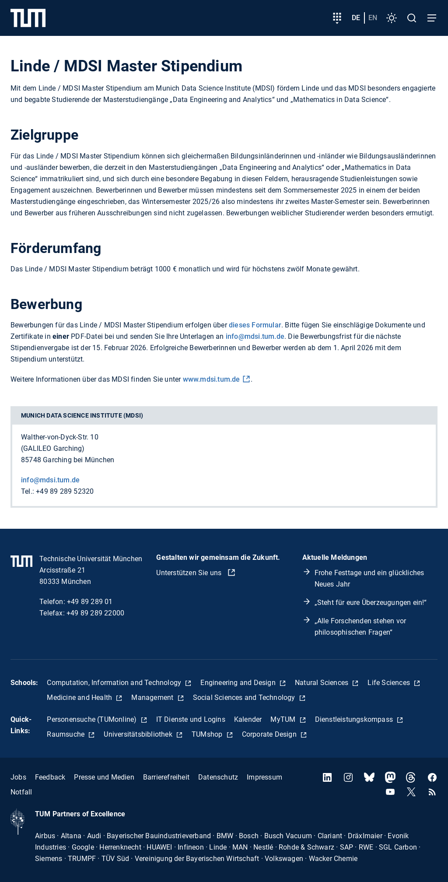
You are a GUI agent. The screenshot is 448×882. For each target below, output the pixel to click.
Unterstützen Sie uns (189, 573)
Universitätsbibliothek (139, 734)
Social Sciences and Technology (245, 697)
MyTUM (283, 719)
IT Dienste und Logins (190, 719)
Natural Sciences (322, 682)
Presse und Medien (104, 777)
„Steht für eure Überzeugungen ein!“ (371, 602)
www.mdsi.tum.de (211, 379)
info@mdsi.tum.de (255, 336)
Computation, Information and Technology (115, 682)
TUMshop (208, 734)
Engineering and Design (238, 682)
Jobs (18, 777)
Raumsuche (66, 734)
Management (153, 697)
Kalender (248, 719)
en (372, 18)
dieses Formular (255, 325)
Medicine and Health (80, 697)
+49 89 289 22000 (95, 613)
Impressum (264, 777)
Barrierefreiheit (166, 777)
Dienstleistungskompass (355, 719)
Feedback (50, 777)
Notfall (21, 792)
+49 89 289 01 (90, 601)
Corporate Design (270, 734)
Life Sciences (390, 682)
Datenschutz (218, 777)
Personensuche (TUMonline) (92, 719)
